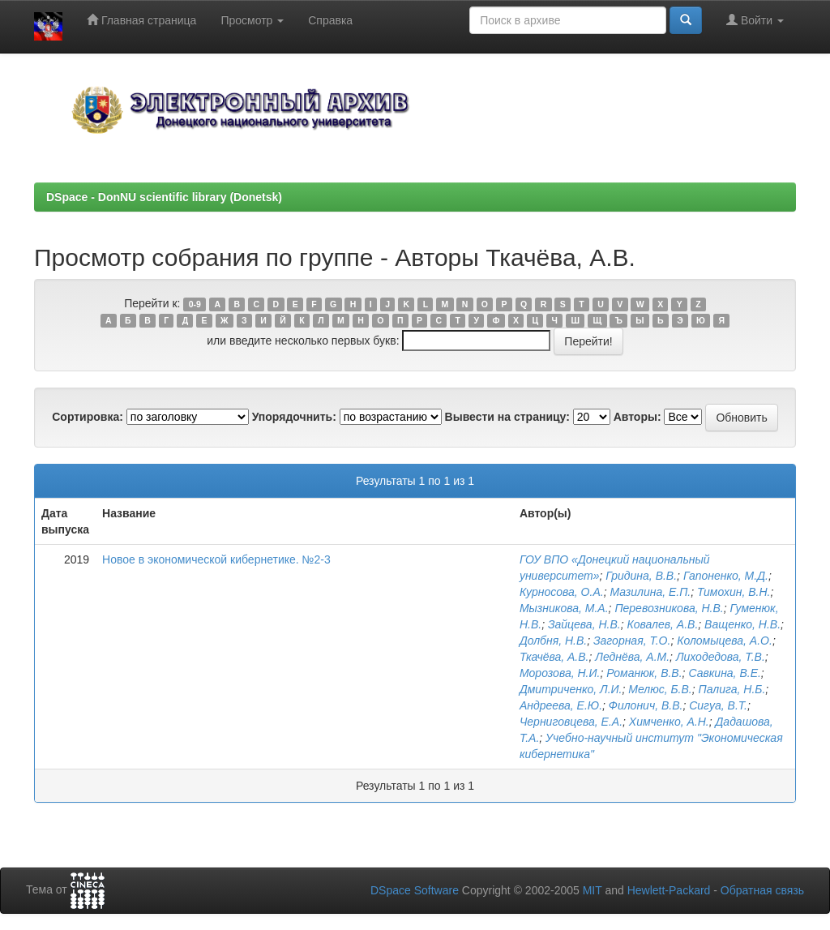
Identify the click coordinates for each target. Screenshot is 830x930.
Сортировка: (87, 416)
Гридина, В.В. (641, 575)
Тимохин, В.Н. (733, 591)
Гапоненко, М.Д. (725, 575)
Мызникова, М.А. (564, 608)
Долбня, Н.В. (553, 640)
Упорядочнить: (294, 416)
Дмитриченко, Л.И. (571, 689)
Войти (755, 20)
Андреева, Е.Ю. (561, 705)
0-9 (195, 304)
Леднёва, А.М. (632, 656)
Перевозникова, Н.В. (668, 608)
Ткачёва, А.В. (554, 656)
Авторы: (637, 416)
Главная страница (141, 20)
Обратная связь (762, 890)
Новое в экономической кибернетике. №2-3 (216, 559)
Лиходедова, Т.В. (720, 656)
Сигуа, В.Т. (718, 705)
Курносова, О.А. (562, 591)
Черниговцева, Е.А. (571, 721)
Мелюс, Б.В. (659, 689)
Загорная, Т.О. (631, 640)
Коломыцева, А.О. (724, 640)
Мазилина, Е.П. (650, 591)
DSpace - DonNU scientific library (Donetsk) (164, 197)
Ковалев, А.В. (662, 624)
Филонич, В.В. (646, 705)
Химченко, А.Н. (669, 721)
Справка (330, 20)
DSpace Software (414, 890)
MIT (592, 890)
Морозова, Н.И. (560, 672)
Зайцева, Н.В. (584, 624)
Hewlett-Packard (669, 890)
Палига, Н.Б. (732, 689)
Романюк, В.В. (644, 672)
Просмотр (252, 20)
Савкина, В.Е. (724, 672)
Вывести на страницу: (507, 416)
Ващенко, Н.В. (742, 624)
